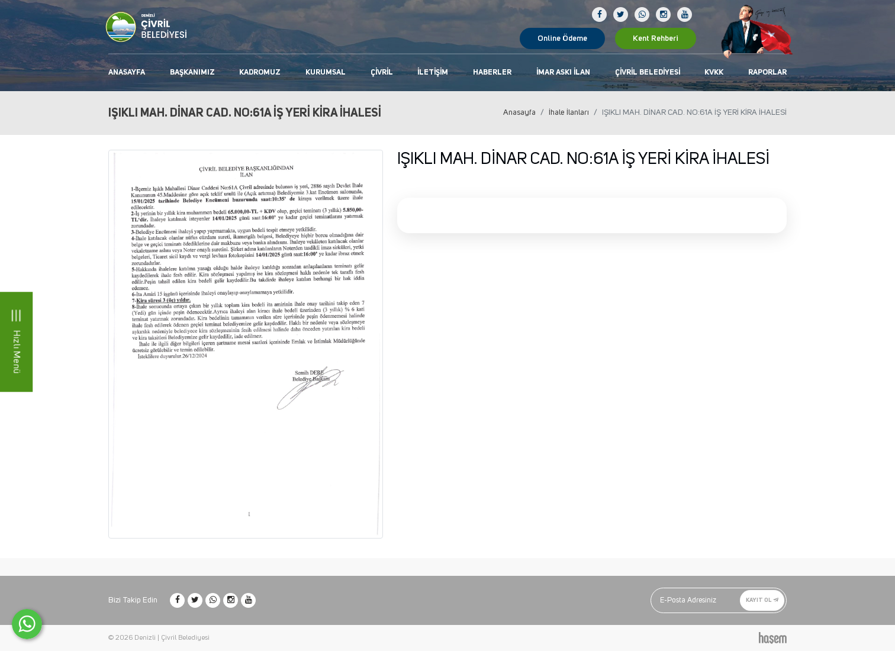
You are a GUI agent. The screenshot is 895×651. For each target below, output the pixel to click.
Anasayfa (126, 72)
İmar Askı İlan (563, 72)
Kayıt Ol (762, 600)
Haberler (492, 72)
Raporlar (767, 72)
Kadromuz (260, 72)
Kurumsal (325, 72)
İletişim (432, 72)
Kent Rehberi (655, 38)
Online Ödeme (562, 38)
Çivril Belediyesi (647, 72)
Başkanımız (192, 72)
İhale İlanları (569, 112)
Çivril (382, 72)
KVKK (713, 72)
